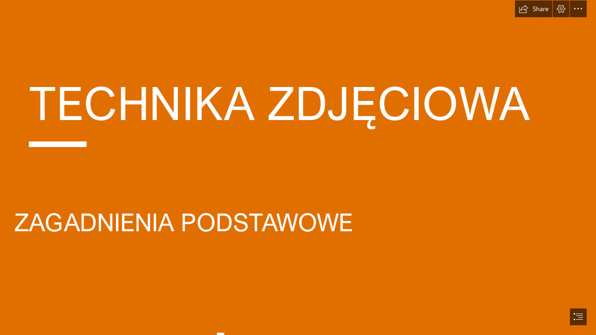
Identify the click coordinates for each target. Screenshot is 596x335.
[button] (533, 8)
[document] (298, 167)
